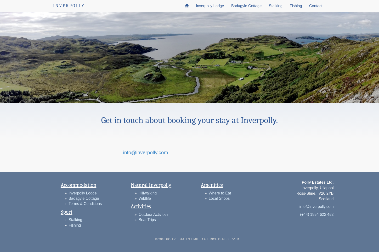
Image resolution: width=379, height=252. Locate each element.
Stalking (276, 6)
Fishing (296, 6)
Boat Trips (147, 220)
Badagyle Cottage (246, 6)
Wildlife (145, 198)
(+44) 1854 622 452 (317, 214)
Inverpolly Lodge (210, 6)
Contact (315, 6)
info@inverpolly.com (145, 152)
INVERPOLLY (69, 5)
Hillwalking (148, 193)
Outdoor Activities (154, 214)
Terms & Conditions (85, 204)
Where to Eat (220, 193)
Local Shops (219, 198)
